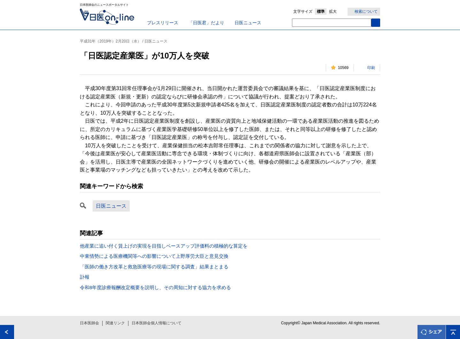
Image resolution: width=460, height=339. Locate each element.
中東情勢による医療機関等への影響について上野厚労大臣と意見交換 (154, 256)
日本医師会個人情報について (156, 323)
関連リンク (115, 323)
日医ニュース (247, 22)
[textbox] (331, 23)
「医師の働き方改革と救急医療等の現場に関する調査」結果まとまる (154, 266)
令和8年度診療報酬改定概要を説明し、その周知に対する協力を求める (155, 287)
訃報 (84, 277)
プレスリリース (162, 22)
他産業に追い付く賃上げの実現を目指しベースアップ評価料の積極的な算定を (164, 246)
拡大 (333, 11)
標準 (321, 11)
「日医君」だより (206, 22)
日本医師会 (89, 323)
